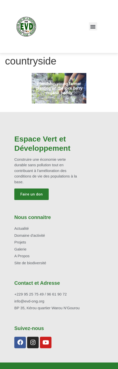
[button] (93, 26)
